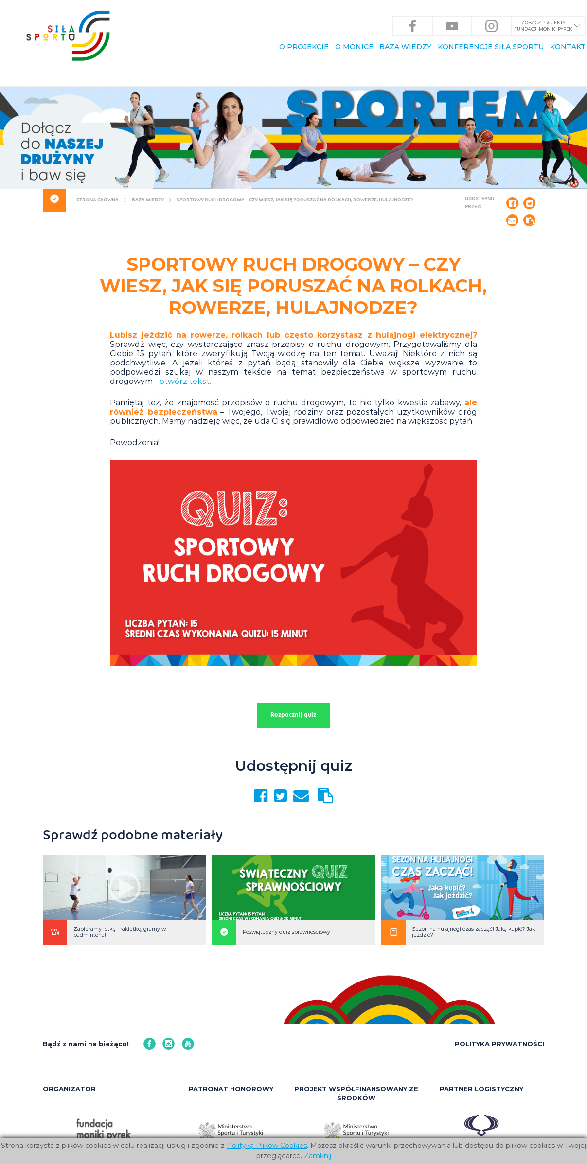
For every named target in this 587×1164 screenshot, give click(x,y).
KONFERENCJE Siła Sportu (491, 46)
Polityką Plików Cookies (267, 1145)
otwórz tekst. (185, 381)
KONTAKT (568, 46)
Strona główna (97, 200)
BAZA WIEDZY (405, 46)
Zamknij (317, 1155)
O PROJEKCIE (304, 46)
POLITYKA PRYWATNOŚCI (499, 1044)
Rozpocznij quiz (293, 715)
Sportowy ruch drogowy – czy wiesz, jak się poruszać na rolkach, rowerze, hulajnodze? (294, 200)
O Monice (354, 46)
